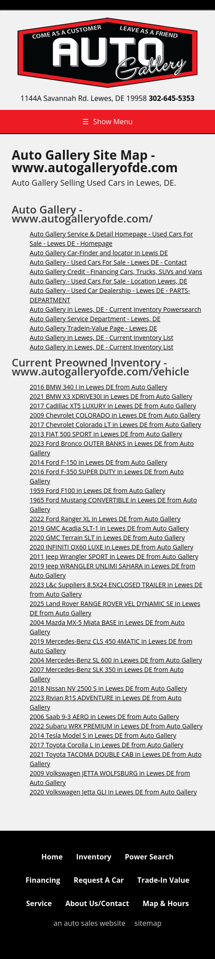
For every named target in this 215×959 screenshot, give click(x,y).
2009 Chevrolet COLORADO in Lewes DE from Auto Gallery (115, 415)
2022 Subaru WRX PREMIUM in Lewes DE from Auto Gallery (116, 726)
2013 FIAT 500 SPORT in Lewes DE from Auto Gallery (106, 434)
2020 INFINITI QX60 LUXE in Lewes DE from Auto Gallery (111, 547)
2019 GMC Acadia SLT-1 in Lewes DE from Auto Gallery (109, 528)
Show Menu (107, 121)
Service (39, 903)
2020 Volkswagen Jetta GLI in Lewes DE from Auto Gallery (113, 792)
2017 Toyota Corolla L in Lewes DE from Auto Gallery (107, 745)
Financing (43, 880)
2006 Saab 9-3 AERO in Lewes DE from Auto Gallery (104, 716)
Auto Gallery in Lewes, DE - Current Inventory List (101, 337)
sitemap (147, 923)
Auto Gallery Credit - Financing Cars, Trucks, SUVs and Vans (116, 271)
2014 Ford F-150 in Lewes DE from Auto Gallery (98, 462)
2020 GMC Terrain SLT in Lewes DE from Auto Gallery (107, 537)
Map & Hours (166, 903)
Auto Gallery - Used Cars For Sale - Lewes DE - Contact (108, 262)
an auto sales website (89, 923)
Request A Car (99, 880)
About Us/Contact (97, 903)
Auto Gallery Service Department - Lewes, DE (95, 318)
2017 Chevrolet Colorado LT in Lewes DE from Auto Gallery (115, 424)
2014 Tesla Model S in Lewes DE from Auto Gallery (103, 735)
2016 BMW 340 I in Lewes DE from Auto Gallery (98, 387)
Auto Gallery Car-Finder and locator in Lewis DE (99, 252)
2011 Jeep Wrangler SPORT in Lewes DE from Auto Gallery (114, 556)
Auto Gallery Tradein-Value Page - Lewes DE (93, 328)
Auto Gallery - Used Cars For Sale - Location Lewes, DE (108, 281)
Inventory (93, 857)
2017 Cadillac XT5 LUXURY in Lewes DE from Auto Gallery (113, 405)
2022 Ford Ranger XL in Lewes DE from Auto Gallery (105, 518)
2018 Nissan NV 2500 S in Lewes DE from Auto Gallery (108, 688)
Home (52, 857)
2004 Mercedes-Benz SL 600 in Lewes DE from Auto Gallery (116, 660)
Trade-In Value (163, 880)
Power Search (149, 857)
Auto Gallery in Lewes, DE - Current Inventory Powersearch (115, 309)
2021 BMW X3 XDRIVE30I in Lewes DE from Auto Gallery (111, 396)
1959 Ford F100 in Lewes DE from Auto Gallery (97, 490)
